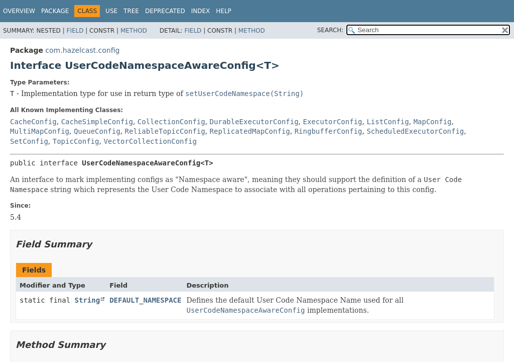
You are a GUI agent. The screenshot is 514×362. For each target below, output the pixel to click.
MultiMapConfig (39, 131)
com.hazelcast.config (82, 50)
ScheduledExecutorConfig (415, 131)
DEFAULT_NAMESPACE (145, 300)
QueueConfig (97, 131)
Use (111, 11)
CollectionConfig (171, 122)
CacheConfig (33, 122)
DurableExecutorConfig (254, 122)
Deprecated (165, 11)
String (87, 300)
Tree (131, 11)
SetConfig (29, 141)
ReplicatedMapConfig (250, 131)
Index (200, 11)
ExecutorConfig (332, 122)
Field (74, 30)
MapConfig (433, 122)
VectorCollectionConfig (149, 141)
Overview (19, 11)
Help (223, 11)
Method (133, 30)
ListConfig (387, 122)
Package (55, 11)
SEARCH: (330, 30)
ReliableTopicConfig (165, 131)
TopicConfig (76, 141)
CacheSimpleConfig (97, 122)
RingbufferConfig (328, 131)
